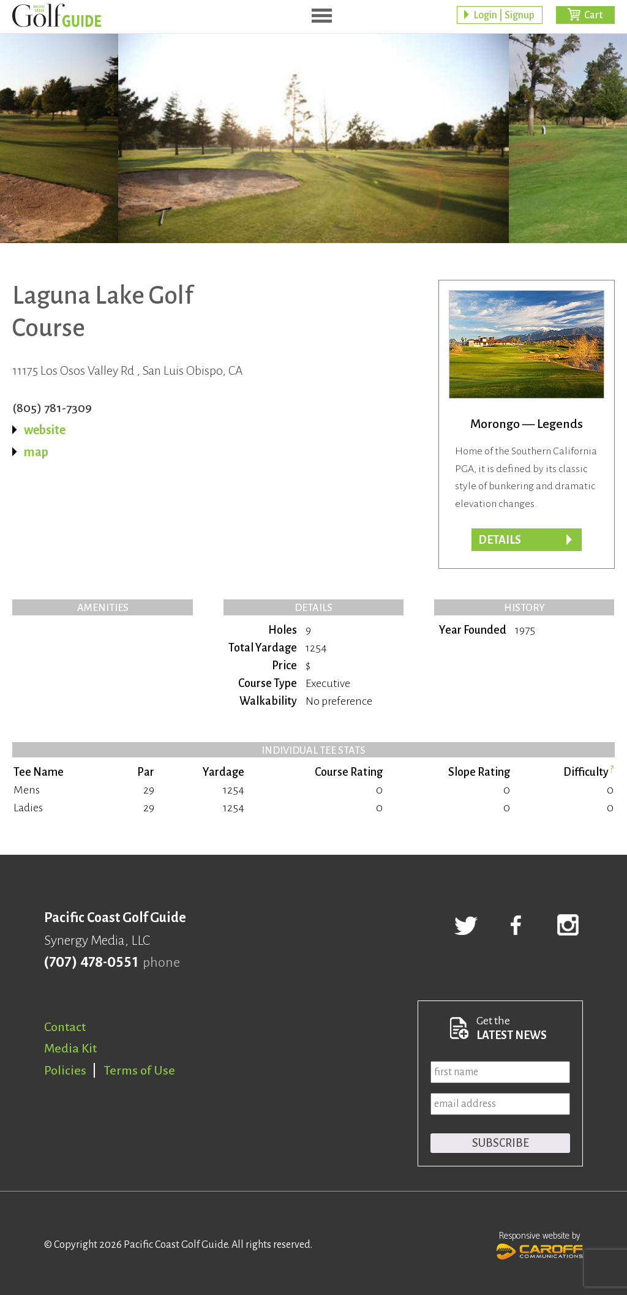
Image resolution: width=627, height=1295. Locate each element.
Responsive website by (540, 1244)
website (45, 430)
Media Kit (70, 1048)
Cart (593, 15)
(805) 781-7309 (52, 408)
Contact (65, 1027)
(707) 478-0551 (91, 962)
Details (499, 540)
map (36, 452)
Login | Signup (504, 15)
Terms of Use (139, 1070)
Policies (65, 1070)
